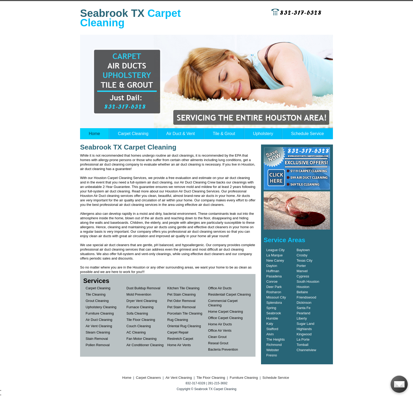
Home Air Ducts (220, 324)
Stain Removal (97, 339)
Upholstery (263, 133)
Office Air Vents (220, 330)
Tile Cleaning (95, 294)
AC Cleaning (136, 332)
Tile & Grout (224, 133)
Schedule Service (307, 133)
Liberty (302, 318)
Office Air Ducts (220, 288)
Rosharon (273, 292)
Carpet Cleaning (133, 133)
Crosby (302, 255)
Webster (272, 350)
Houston (303, 287)
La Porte (303, 339)
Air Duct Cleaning (99, 320)
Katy (269, 324)
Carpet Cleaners (148, 378)
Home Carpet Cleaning (225, 312)
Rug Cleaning (177, 320)
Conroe (272, 281)
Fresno (271, 355)
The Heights (275, 339)
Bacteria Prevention (223, 349)
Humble (272, 318)
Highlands (304, 329)
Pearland (303, 313)
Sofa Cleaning (137, 313)
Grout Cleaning (97, 301)
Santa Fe (304, 308)
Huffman (272, 271)
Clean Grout (217, 337)
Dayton (271, 266)
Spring (271, 308)
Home (94, 133)
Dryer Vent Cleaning (141, 301)
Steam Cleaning (98, 332)
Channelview (306, 350)
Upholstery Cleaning (101, 307)
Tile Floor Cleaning (140, 320)
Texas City (304, 260)
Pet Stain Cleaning (181, 294)
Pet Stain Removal (181, 307)
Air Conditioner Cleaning (145, 345)
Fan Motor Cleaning (141, 339)
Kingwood (304, 334)
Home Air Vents (179, 345)
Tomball (302, 345)
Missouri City (276, 297)
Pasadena (274, 276)
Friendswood (306, 297)
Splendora (274, 303)
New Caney (275, 260)
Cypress (303, 276)
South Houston (308, 281)
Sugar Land (305, 324)
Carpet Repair (178, 332)
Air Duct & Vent (180, 133)
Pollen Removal (98, 345)
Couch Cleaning (138, 326)
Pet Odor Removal (181, 301)
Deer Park (274, 287)
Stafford (272, 329)
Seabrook (273, 313)
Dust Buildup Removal (143, 288)
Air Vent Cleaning (99, 326)
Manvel (302, 271)
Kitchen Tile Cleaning (183, 288)
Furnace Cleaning (140, 307)
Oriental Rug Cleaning (184, 326)
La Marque (274, 255)
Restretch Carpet (180, 339)
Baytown (303, 250)
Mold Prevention (138, 294)
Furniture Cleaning (100, 313)
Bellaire (302, 292)
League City (275, 250)
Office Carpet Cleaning (225, 318)
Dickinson (304, 303)
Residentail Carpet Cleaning (229, 294)
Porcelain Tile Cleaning (184, 313)
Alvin (270, 334)
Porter (301, 266)
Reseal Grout (218, 343)
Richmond (274, 345)
